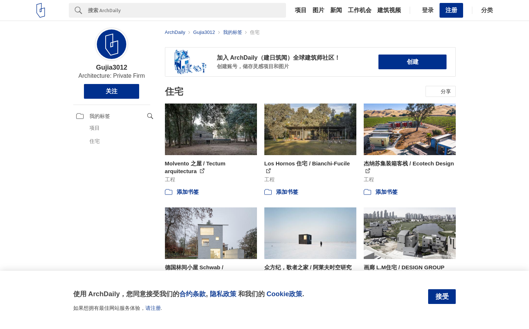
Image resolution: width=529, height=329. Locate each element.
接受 (442, 296)
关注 (111, 91)
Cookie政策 (284, 294)
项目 (301, 10)
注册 (451, 10)
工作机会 (359, 10)
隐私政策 (223, 294)
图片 (318, 10)
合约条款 (192, 294)
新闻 (336, 10)
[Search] (187, 10)
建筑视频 (389, 10)
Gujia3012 (111, 67)
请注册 (153, 308)
